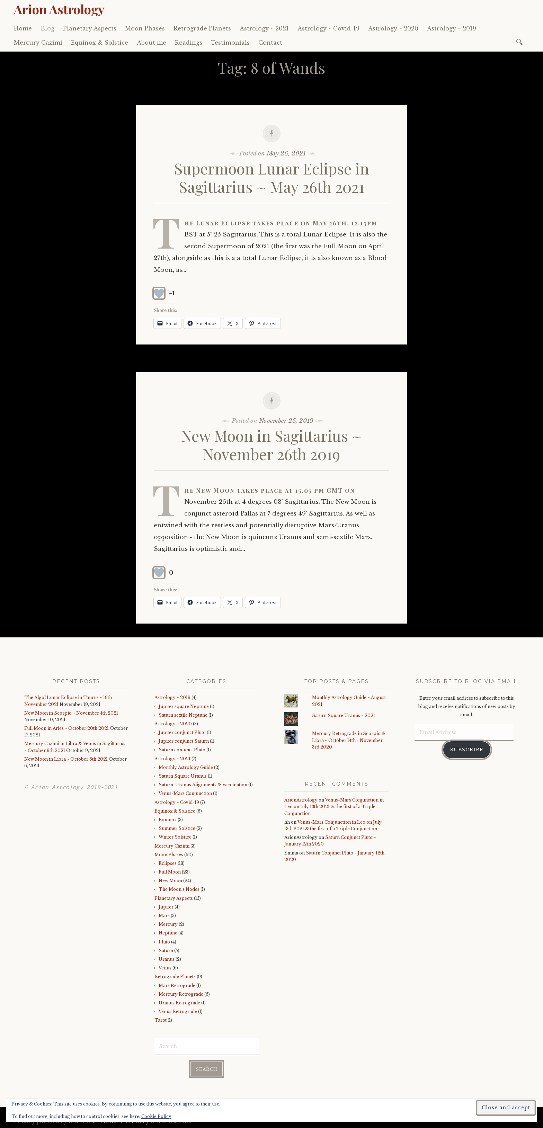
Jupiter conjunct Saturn (184, 741)
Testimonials (230, 42)
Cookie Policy (156, 1116)
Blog (47, 28)
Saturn (166, 950)
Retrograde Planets (202, 28)
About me (151, 42)
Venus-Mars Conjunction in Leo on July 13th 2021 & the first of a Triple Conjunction (334, 806)
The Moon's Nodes (179, 889)
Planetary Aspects (89, 28)
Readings (188, 42)
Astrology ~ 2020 (393, 28)
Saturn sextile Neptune (183, 715)
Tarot (160, 1020)
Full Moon (170, 872)
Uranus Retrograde (179, 1002)
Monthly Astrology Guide (186, 767)
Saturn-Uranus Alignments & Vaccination (203, 784)
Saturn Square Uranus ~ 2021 (343, 715)
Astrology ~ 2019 (451, 28)
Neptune (168, 932)
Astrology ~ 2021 (264, 28)
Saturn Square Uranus (183, 776)
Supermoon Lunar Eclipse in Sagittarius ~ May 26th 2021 (271, 177)
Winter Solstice (175, 837)
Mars (164, 915)
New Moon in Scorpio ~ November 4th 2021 (71, 713)
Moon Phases (145, 28)
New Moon (170, 880)
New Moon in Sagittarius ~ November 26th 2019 (271, 444)
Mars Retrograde (177, 985)
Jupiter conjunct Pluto (182, 732)
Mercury (168, 924)
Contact (270, 42)
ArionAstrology (301, 800)
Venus (165, 967)
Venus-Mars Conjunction (185, 793)
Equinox (168, 819)
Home (23, 28)
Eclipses (168, 863)
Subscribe (466, 749)
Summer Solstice (177, 828)
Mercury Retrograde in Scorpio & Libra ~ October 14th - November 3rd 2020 (348, 740)
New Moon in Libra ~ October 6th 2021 (66, 759)
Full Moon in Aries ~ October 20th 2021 (66, 728)
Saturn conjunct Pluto (182, 749)
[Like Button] (159, 293)
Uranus (167, 959)
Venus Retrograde (178, 1011)
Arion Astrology (59, 9)
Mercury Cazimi (38, 42)
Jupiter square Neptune (184, 706)
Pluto (164, 942)
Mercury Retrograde (181, 994)
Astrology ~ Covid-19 (328, 28)
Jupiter (166, 907)
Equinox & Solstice (99, 42)
